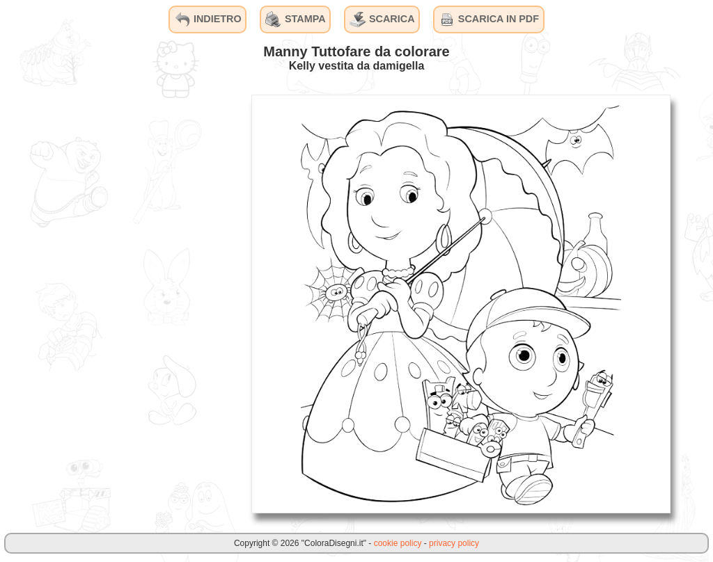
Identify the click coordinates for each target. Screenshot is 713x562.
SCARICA (382, 19)
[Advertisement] (135, 303)
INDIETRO (208, 19)
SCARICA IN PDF (489, 19)
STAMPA (295, 19)
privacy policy (454, 543)
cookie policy (398, 543)
